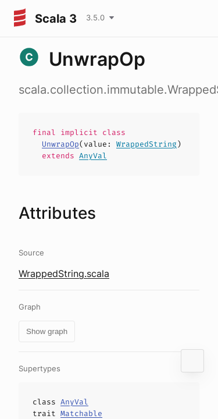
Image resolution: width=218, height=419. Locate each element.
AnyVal (93, 156)
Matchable (81, 413)
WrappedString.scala (64, 273)
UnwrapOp (60, 144)
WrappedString (146, 144)
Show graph (46, 331)
